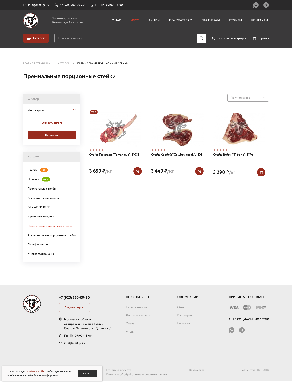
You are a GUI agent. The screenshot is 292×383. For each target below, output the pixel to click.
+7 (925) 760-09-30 (74, 300)
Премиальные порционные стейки (50, 228)
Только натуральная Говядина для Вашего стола (72, 21)
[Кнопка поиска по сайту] (201, 40)
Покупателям (180, 22)
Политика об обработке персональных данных (137, 377)
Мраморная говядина (41, 219)
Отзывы (235, 22)
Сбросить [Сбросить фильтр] (52, 125)
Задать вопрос (74, 310)
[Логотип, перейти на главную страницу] (32, 22)
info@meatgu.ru (74, 345)
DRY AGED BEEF (39, 210)
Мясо (134, 22)
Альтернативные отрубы (44, 200)
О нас (116, 22)
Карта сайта (196, 372)
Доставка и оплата (138, 318)
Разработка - (254, 372)
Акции (154, 22)
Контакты (259, 22)
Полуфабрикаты (38, 247)
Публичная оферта (118, 372)
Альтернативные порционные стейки (52, 238)
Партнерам (210, 22)
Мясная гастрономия (41, 256)
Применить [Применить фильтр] (51, 137)
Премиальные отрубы (42, 191)
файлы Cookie (35, 371)
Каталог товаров (136, 310)
